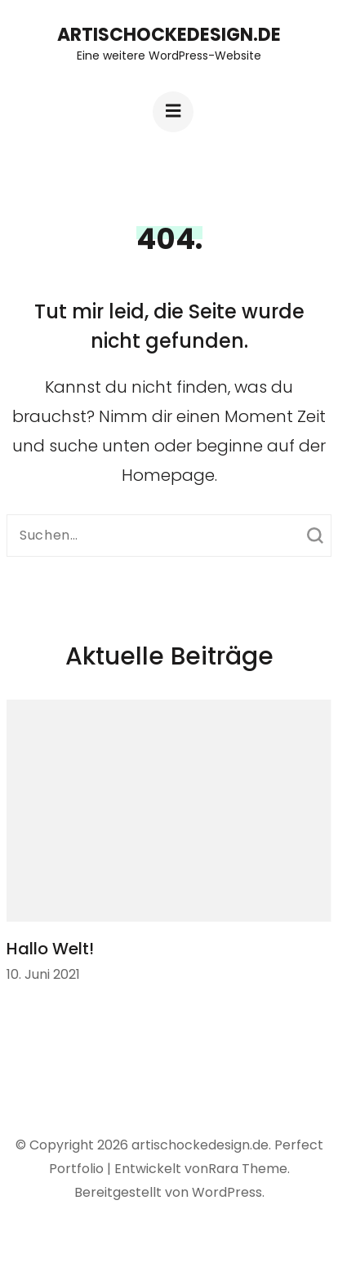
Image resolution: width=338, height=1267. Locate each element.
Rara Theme (247, 1168)
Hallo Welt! (50, 948)
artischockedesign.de (169, 34)
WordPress (227, 1192)
